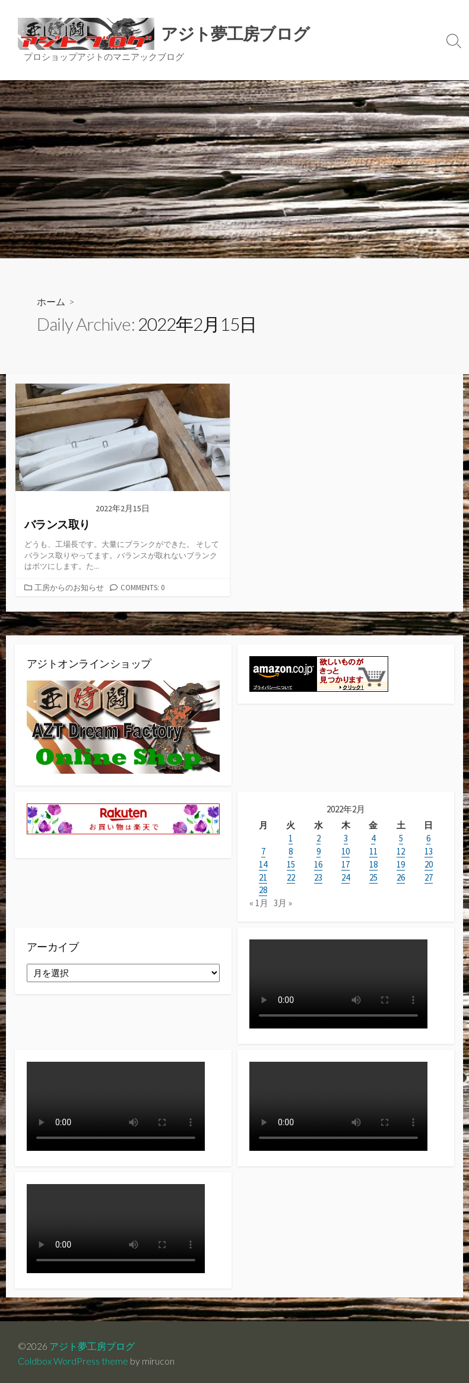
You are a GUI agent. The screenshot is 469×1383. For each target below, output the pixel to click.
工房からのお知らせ (69, 587)
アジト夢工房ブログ (92, 1342)
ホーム (51, 302)
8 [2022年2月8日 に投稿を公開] (291, 851)
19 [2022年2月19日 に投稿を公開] (401, 864)
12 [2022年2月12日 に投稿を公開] (401, 851)
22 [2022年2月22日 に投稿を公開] (291, 876)
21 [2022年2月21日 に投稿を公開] (263, 876)
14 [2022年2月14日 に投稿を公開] (263, 864)
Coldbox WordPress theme (73, 1357)
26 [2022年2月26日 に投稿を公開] (401, 876)
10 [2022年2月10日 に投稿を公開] (345, 851)
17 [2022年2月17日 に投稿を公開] (345, 864)
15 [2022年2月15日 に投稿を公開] (291, 864)
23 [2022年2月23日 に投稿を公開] (318, 876)
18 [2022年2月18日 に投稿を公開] (373, 864)
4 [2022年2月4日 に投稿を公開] (373, 839)
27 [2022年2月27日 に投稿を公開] (428, 876)
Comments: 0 (142, 587)
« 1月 (258, 901)
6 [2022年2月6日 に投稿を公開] (428, 839)
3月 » (283, 901)
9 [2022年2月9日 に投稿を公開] (318, 851)
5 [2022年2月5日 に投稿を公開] (401, 839)
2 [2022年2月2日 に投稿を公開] (318, 839)
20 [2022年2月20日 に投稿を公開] (428, 864)
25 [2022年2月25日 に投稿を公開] (373, 876)
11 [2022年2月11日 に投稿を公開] (373, 851)
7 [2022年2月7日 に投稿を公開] (263, 851)
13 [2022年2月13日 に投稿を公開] (428, 851)
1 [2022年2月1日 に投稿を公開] (291, 839)
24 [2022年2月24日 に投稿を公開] (345, 876)
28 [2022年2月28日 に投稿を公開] (263, 889)
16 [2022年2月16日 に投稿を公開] (318, 864)
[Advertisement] (234, 169)
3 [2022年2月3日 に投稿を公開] (346, 839)
